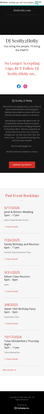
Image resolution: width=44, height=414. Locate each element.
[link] (22, 10)
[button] (11, 226)
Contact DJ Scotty (22, 165)
